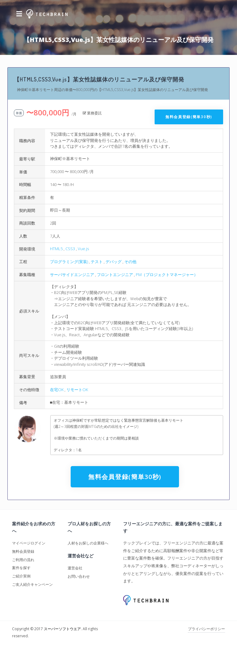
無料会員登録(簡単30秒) (188, 116)
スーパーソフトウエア (62, 628)
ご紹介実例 (21, 576)
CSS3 (70, 248)
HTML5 (56, 248)
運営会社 (75, 568)
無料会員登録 (23, 551)
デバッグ (114, 261)
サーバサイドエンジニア (72, 274)
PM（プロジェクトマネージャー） (167, 274)
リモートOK (77, 389)
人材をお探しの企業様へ (88, 543)
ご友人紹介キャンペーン (32, 584)
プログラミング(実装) (69, 261)
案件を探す (21, 567)
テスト (97, 261)
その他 (130, 261)
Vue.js (83, 248)
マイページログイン (28, 543)
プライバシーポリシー (206, 628)
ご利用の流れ (23, 559)
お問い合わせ (79, 576)
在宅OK (57, 389)
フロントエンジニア (115, 274)
